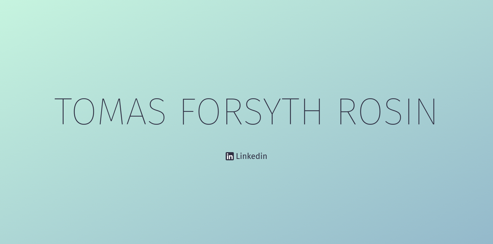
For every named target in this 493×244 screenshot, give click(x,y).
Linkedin (251, 156)
